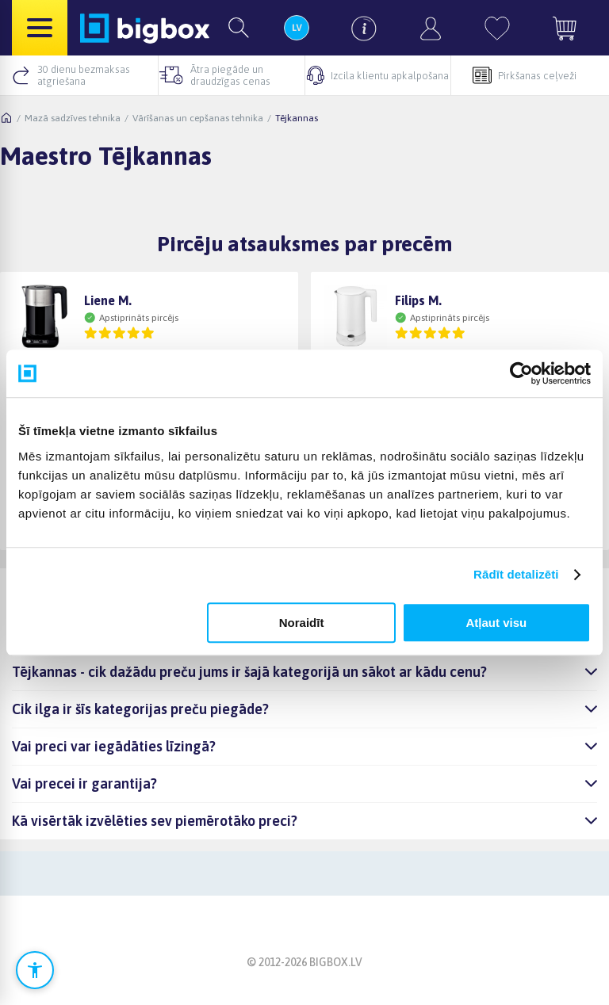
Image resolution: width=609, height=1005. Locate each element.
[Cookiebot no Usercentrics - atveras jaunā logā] (521, 373)
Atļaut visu (496, 622)
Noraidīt (301, 622)
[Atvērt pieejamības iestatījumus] (35, 970)
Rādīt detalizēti (515, 574)
